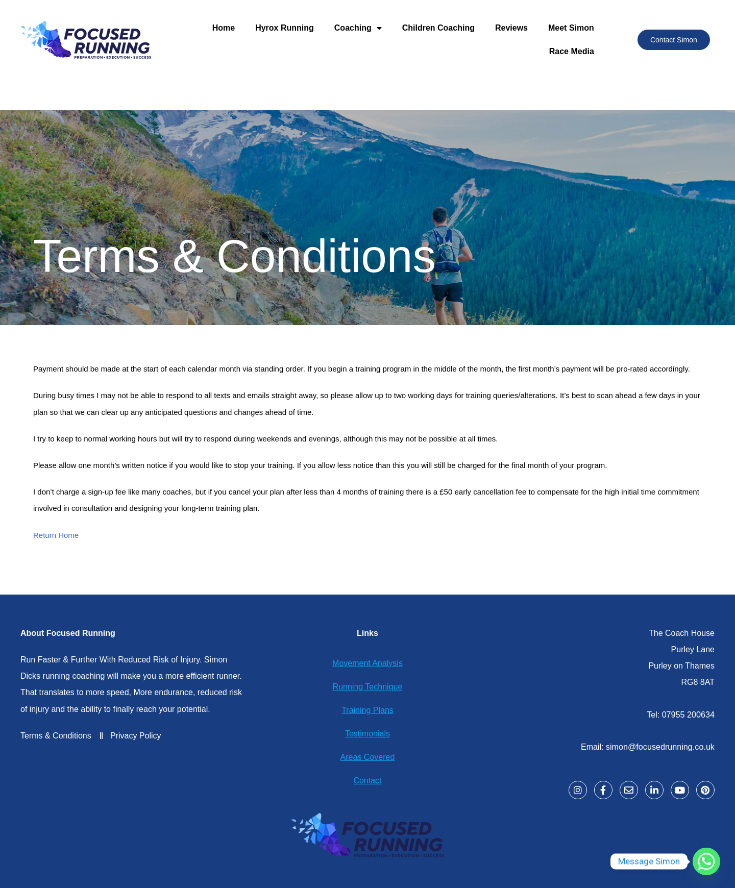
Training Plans (367, 710)
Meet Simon (571, 27)
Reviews (511, 27)
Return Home (56, 535)
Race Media (571, 51)
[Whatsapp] (706, 861)
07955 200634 (689, 714)
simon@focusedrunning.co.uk (661, 746)
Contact (367, 780)
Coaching (358, 28)
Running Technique (368, 686)
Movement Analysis (367, 663)
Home (223, 27)
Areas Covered (367, 757)
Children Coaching (438, 27)
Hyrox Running (284, 27)
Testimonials (367, 733)
